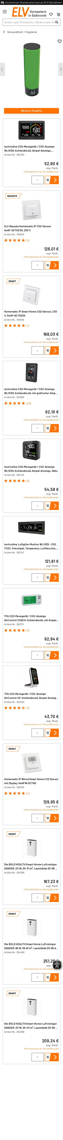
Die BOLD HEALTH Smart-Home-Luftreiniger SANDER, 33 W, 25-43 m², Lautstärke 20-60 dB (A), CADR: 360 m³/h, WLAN (31, 1027)
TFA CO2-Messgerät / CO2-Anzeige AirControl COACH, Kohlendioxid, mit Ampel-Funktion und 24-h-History (30, 620)
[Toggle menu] (5, 12)
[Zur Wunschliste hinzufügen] (60, 41)
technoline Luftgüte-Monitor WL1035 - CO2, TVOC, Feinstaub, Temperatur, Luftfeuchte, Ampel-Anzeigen (30, 548)
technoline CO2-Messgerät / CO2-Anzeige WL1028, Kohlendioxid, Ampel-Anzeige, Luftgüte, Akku (29, 150)
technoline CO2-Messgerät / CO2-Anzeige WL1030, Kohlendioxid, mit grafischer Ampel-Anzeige (31, 393)
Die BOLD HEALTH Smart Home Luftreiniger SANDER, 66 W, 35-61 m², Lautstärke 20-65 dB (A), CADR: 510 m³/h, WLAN (30, 948)
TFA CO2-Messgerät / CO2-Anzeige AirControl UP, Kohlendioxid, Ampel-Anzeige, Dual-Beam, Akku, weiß (31, 697)
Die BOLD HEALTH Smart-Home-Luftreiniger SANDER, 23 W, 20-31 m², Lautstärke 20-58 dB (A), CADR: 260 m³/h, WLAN (31, 868)
